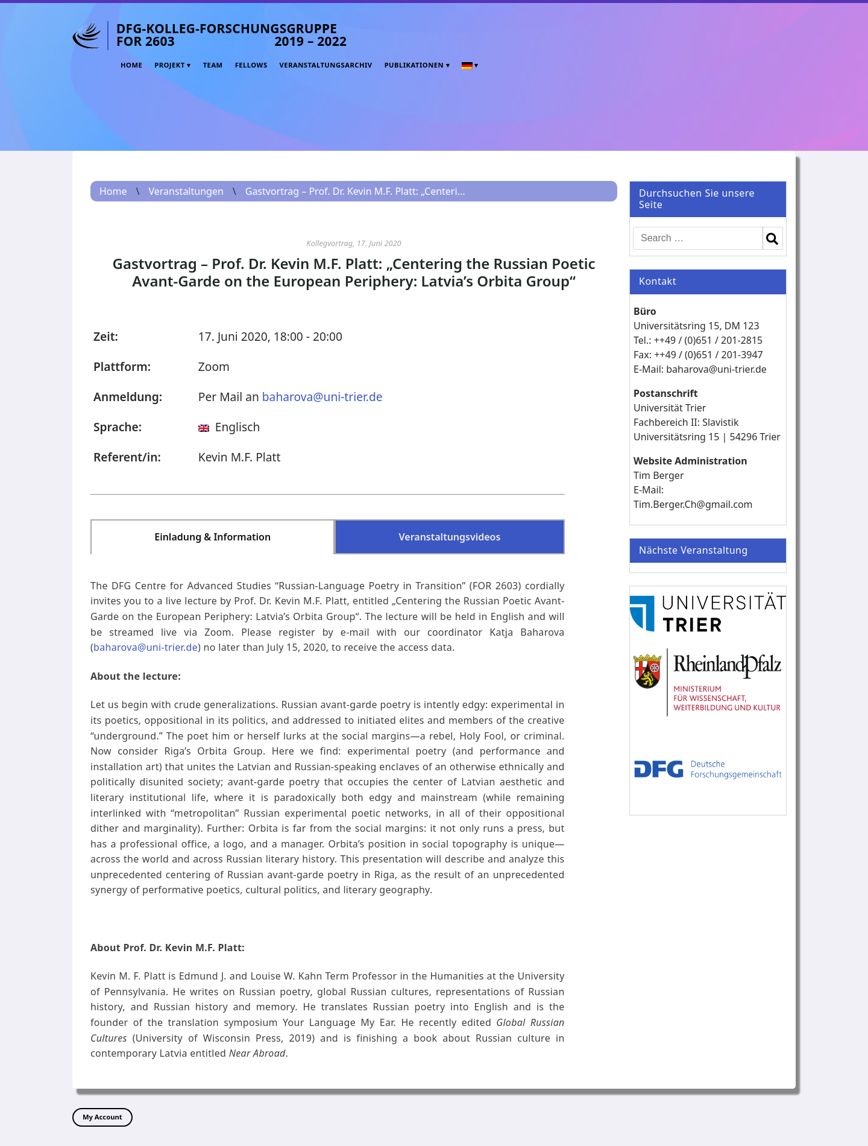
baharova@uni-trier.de (322, 396)
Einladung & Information (212, 536)
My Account (102, 1116)
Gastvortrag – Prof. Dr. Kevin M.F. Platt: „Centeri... (355, 191)
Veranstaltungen (185, 191)
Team (213, 64)
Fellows (251, 64)
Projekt (169, 64)
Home (131, 64)
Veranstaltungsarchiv (326, 64)
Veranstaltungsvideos (450, 536)
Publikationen (414, 64)
